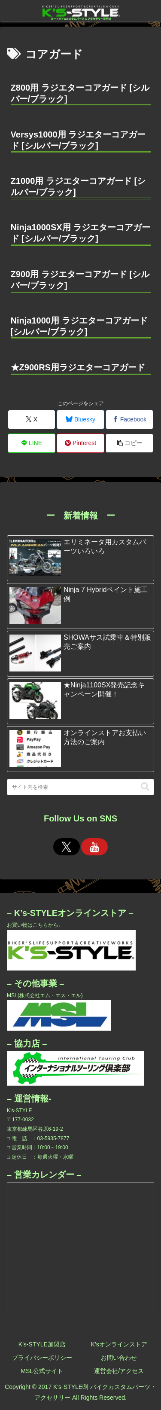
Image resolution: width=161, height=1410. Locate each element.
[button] (129, 443)
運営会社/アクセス (119, 1370)
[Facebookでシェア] (129, 419)
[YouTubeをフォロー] (94, 846)
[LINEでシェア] (31, 443)
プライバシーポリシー (42, 1357)
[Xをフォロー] (66, 846)
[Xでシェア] (31, 419)
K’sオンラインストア (119, 1344)
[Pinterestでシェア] (80, 443)
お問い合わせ (119, 1357)
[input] (80, 787)
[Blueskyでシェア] (80, 419)
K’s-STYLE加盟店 (42, 1344)
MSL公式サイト (42, 1370)
